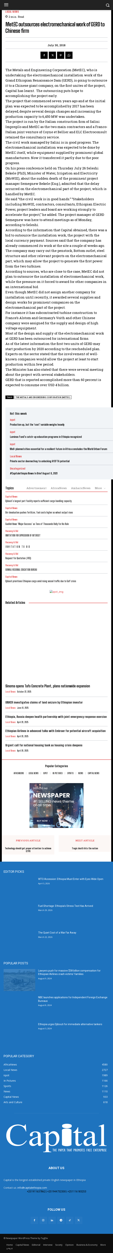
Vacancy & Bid (11, 531)
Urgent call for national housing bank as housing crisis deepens (43, 745)
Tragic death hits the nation (85, 848)
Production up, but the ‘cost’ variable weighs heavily (37, 424)
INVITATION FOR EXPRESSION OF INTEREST (23, 535)
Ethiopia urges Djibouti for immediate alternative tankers (70, 1024)
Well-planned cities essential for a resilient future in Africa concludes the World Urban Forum (58, 449)
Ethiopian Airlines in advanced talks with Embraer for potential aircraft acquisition (55, 731)
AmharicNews (81, 488)
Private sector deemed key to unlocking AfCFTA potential (39, 461)
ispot (12, 419)
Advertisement (36, 488)
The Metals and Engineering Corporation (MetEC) (43, 397)
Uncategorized (17, 468)
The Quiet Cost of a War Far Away (57, 932)
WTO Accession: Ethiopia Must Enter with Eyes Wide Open (70, 879)
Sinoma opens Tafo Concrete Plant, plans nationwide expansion (47, 686)
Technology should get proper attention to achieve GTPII (28, 850)
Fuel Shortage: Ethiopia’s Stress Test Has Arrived (65, 905)
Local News (12, 11)
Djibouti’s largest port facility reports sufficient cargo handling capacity (38, 501)
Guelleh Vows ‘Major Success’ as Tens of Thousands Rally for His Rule (37, 523)
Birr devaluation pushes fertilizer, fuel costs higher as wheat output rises (39, 512)
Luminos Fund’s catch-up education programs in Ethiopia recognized (46, 436)
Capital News (11, 497)
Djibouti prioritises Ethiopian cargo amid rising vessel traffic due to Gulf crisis (40, 581)
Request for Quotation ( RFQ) (18, 558)
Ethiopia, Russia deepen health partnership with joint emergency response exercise (56, 717)
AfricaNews (59, 488)
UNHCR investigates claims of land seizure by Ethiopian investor (44, 702)
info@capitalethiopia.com (32, 1187)
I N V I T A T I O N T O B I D (17, 546)
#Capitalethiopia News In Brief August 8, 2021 (34, 473)
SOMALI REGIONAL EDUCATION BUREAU (21, 569)
